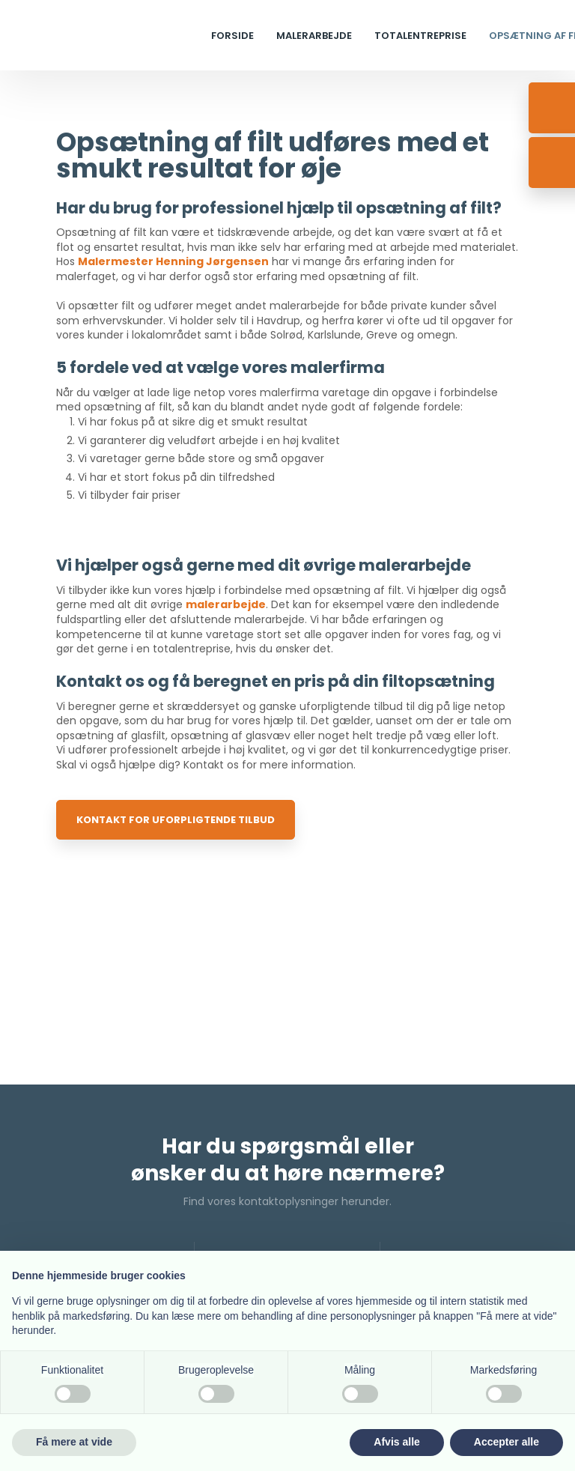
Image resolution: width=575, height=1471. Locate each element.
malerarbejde (226, 604)
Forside (232, 35)
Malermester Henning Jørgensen (173, 261)
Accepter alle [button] (506, 1442)
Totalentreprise (420, 35)
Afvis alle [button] (396, 1442)
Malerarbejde (314, 35)
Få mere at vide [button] (74, 1442)
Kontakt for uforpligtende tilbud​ (175, 820)
